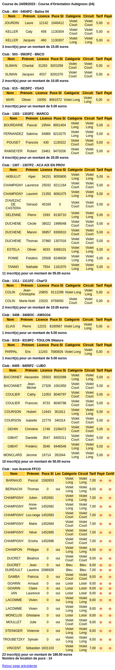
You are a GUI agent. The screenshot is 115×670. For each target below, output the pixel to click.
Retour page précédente (19, 666)
